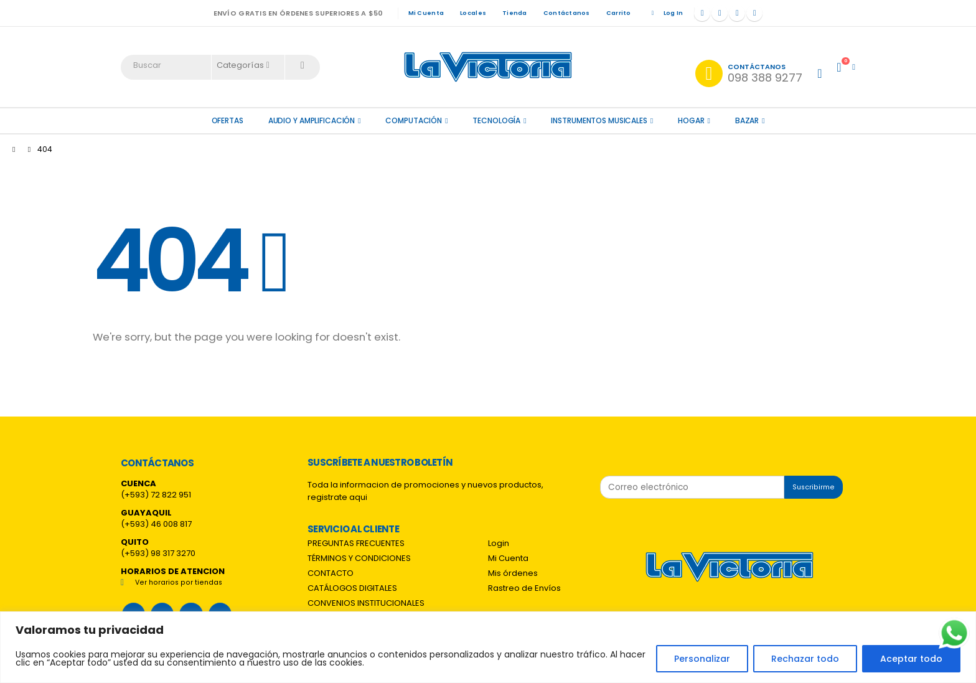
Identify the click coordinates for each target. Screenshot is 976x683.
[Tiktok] (754, 13)
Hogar (691, 120)
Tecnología (496, 120)
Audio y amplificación (311, 120)
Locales (473, 13)
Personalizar (702, 658)
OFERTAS (227, 120)
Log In (665, 13)
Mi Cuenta (426, 13)
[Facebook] (702, 13)
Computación (413, 120)
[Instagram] (737, 13)
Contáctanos (566, 13)
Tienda (514, 13)
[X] (719, 13)
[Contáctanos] (748, 73)
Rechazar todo (805, 658)
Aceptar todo (911, 658)
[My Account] (819, 73)
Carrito (618, 13)
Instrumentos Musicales (599, 120)
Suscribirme (813, 487)
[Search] (302, 65)
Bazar (747, 120)
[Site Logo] (488, 67)
